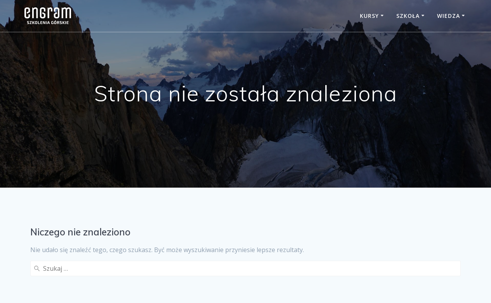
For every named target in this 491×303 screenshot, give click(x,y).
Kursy (369, 15)
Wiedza (448, 15)
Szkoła (408, 15)
